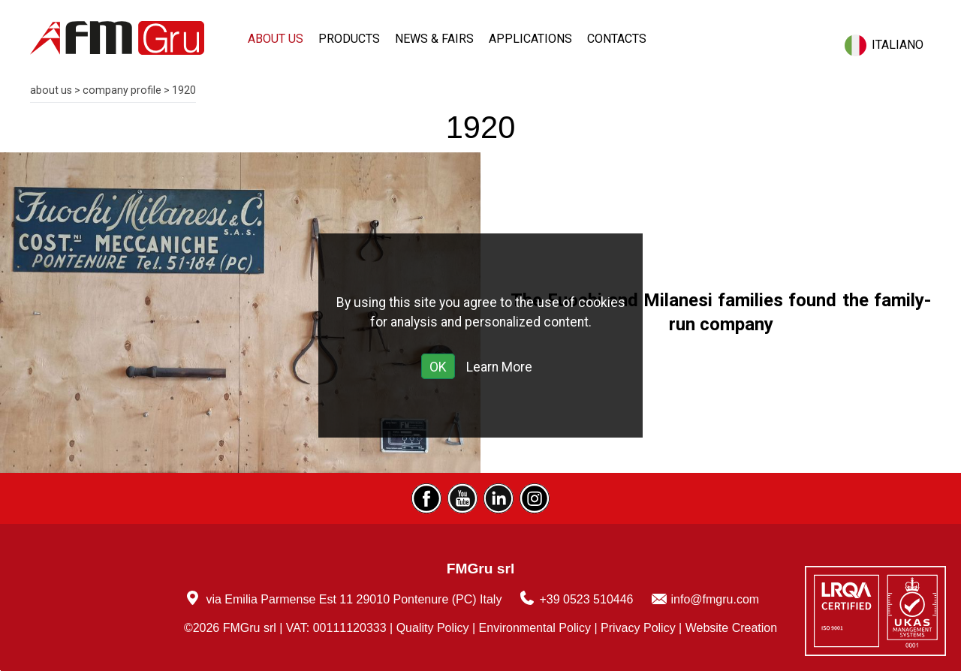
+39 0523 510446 (586, 599)
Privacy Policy (638, 627)
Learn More (499, 367)
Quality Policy (432, 627)
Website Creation (731, 627)
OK (438, 367)
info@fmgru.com (715, 599)
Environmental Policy (535, 627)
